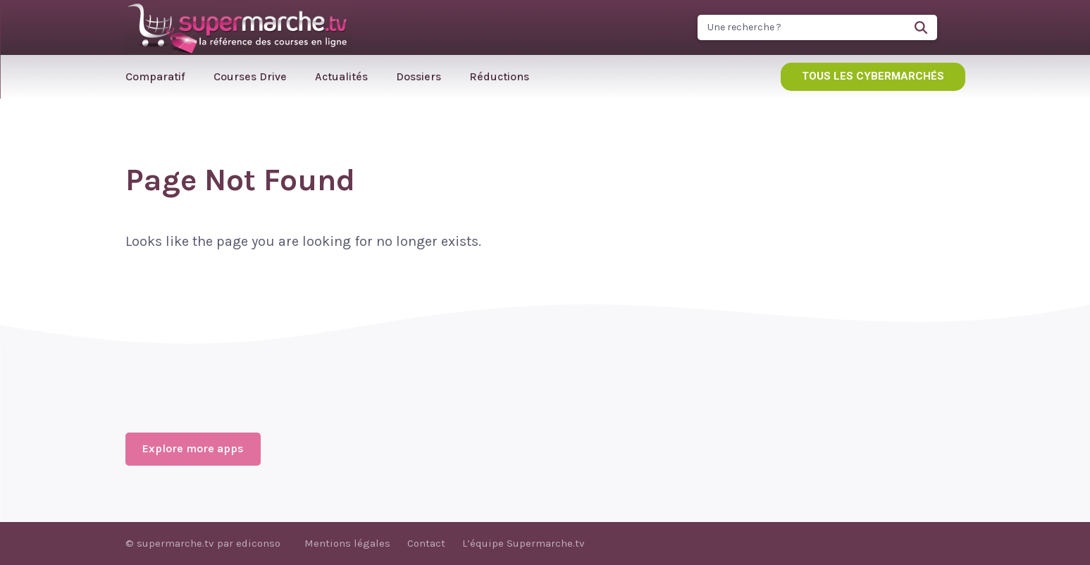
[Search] (921, 27)
